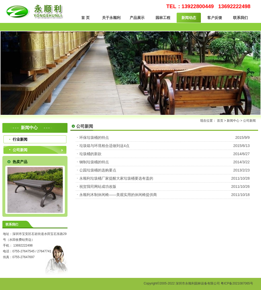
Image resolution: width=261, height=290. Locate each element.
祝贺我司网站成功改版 (97, 186)
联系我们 (240, 18)
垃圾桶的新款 (90, 154)
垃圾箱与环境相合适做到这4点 (104, 146)
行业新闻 (20, 139)
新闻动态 (188, 18)
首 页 (85, 18)
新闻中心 (233, 120)
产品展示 (137, 18)
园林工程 (163, 18)
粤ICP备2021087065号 (237, 283)
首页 (220, 120)
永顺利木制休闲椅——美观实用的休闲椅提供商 (118, 195)
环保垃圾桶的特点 (94, 137)
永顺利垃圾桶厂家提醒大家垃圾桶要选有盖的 (116, 178)
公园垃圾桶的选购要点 (97, 170)
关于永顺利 (111, 18)
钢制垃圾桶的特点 (94, 162)
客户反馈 (214, 18)
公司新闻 (20, 150)
